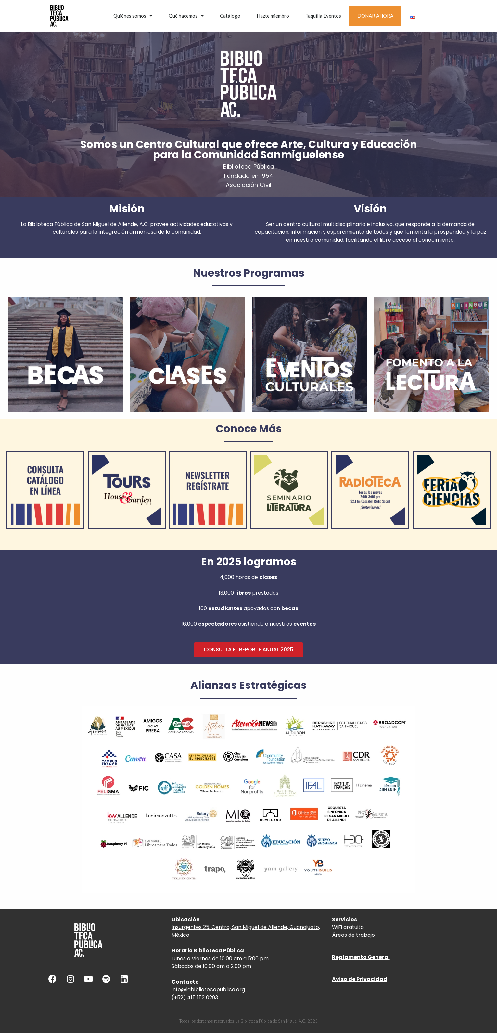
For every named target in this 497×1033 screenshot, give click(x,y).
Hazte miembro (273, 16)
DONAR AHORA (375, 16)
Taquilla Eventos (323, 16)
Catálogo (230, 16)
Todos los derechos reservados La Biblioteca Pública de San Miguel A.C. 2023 (248, 1021)
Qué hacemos (186, 15)
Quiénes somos (132, 15)
